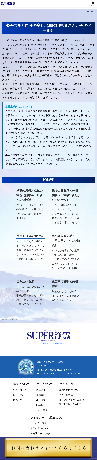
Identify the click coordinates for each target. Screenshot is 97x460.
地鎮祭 (39, 405)
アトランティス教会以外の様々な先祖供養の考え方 (48, 343)
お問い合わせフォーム (42, 428)
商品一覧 (17, 400)
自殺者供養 (41, 395)
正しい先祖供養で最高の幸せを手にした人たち (71, 402)
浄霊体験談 (18, 395)
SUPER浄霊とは (21, 390)
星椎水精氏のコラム (69, 390)
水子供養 (40, 400)
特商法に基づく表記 (41, 433)
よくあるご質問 (38, 423)
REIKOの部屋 (66, 395)
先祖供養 (40, 390)
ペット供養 (41, 410)
